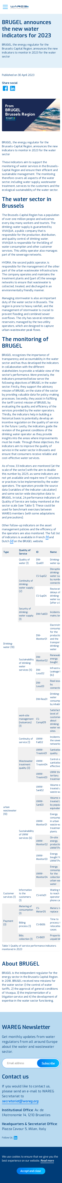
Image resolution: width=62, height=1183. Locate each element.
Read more (47, 1160)
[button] (5, 7)
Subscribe (48, 1063)
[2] (11, 541)
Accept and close (30, 1171)
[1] (47, 537)
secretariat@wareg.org (20, 1101)
